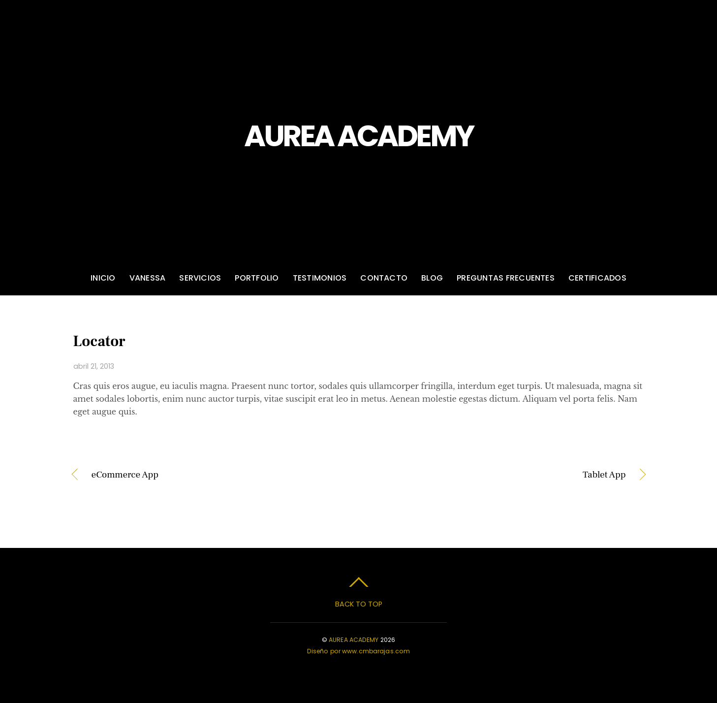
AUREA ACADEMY (354, 640)
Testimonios (320, 278)
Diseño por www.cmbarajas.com (358, 651)
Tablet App (500, 475)
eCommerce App (125, 475)
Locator (99, 341)
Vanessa (147, 278)
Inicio (103, 278)
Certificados (597, 278)
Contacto (383, 278)
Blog (432, 278)
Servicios (200, 278)
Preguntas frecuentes (506, 278)
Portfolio (257, 278)
